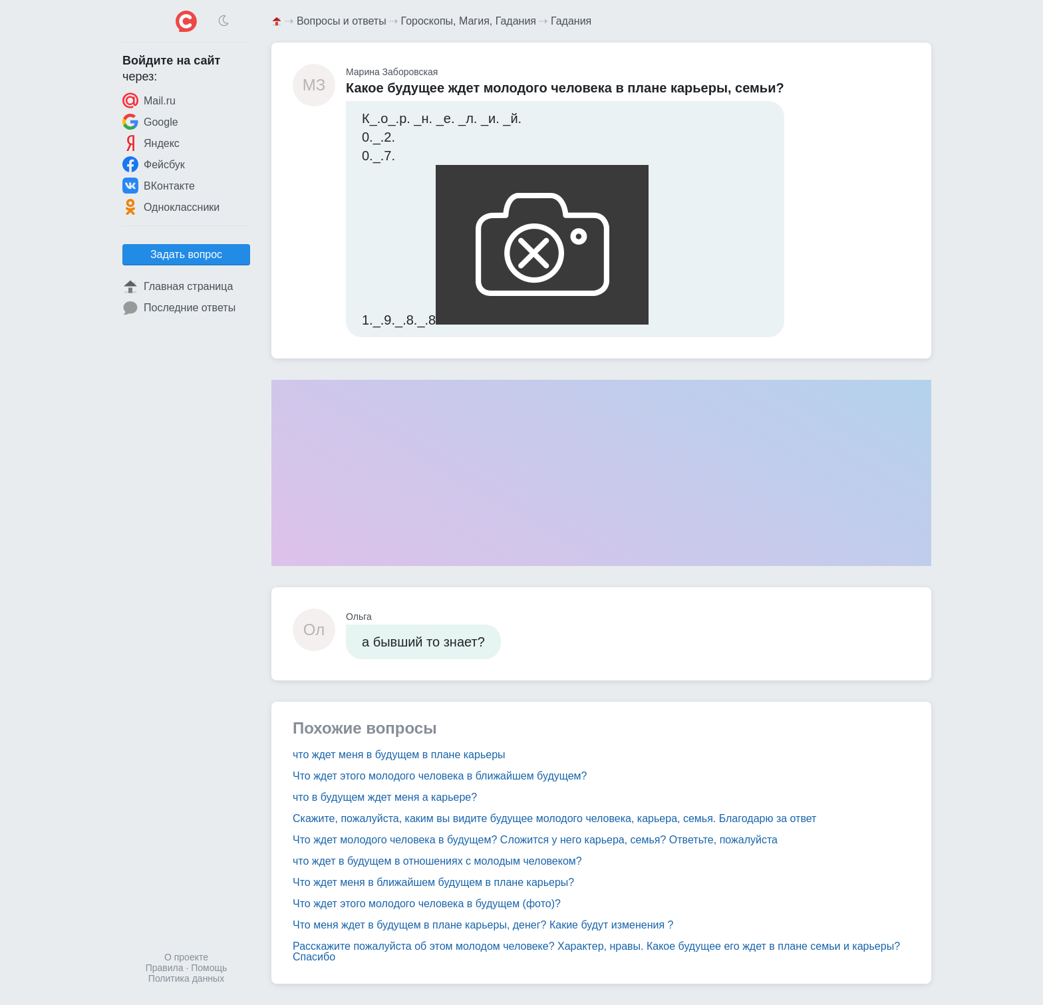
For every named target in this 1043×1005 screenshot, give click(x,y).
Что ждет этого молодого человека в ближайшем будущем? (440, 776)
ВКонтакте (158, 186)
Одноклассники (171, 207)
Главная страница (177, 287)
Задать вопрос (186, 254)
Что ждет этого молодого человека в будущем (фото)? (427, 903)
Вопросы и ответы (341, 21)
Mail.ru (149, 100)
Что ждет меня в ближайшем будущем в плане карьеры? (433, 882)
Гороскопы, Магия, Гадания (469, 21)
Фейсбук (153, 164)
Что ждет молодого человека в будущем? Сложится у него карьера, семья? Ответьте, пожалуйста (535, 839)
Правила (165, 967)
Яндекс (151, 143)
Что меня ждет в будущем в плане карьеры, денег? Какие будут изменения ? (483, 925)
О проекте (186, 957)
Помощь (209, 967)
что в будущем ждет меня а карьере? (385, 797)
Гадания (571, 21)
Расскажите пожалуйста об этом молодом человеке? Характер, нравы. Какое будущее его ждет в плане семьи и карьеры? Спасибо (596, 951)
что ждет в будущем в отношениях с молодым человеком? (437, 861)
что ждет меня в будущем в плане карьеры (399, 754)
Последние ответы (178, 308)
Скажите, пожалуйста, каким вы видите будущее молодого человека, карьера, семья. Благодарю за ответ (554, 818)
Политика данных (186, 978)
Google (150, 122)
